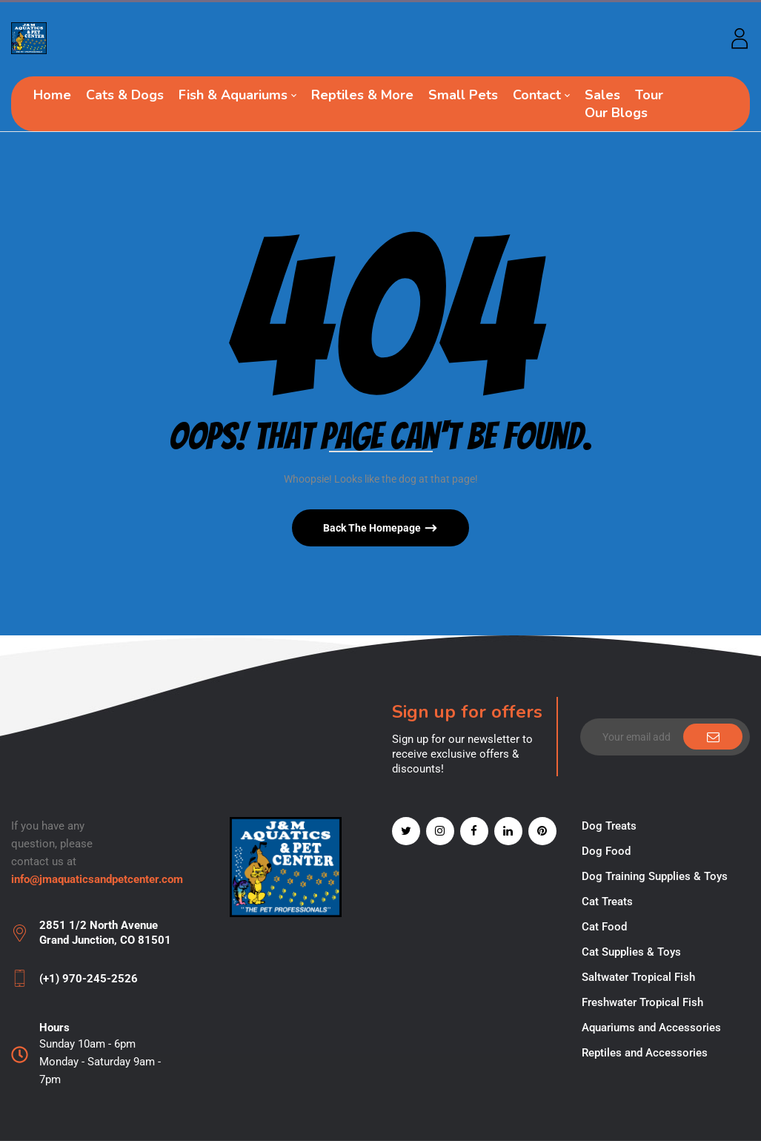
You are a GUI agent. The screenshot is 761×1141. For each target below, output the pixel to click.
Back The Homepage (373, 528)
